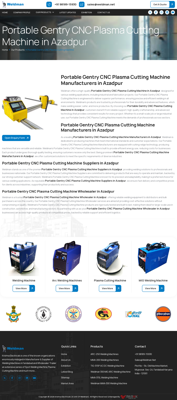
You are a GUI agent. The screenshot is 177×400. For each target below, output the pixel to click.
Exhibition (86, 12)
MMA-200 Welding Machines (105, 359)
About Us (66, 359)
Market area (67, 383)
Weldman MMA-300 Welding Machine (109, 383)
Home (5, 12)
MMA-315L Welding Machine (104, 377)
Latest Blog (67, 371)
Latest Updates (67, 12)
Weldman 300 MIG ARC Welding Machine (111, 371)
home (5, 49)
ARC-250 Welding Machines (105, 354)
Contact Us (103, 12)
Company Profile (21, 12)
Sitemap (65, 377)
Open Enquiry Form (15, 137)
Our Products (43, 12)
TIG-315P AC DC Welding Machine (107, 365)
